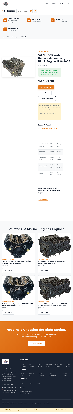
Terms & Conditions (53, 376)
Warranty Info (31, 376)
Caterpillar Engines (49, 367)
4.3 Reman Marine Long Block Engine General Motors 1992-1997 (16, 262)
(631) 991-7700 (9, 11)
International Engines (58, 367)
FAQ (68, 3)
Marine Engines (68, 367)
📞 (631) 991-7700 (7, 386)
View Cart (29, 385)
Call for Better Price (47, 98)
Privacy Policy (65, 376)
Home (46, 3)
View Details (9, 271)
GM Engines (31, 367)
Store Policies (41, 376)
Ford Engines (23, 367)
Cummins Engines (39, 367)
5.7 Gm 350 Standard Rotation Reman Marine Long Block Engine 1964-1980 (52, 305)
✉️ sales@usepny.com (9, 389)
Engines (53, 3)
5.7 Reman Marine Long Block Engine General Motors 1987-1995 (52, 262)
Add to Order (46, 87)
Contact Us (39, 385)
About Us (61, 3)
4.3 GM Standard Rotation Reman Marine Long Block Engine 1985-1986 (17, 305)
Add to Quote (45, 93)
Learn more (68, 411)
